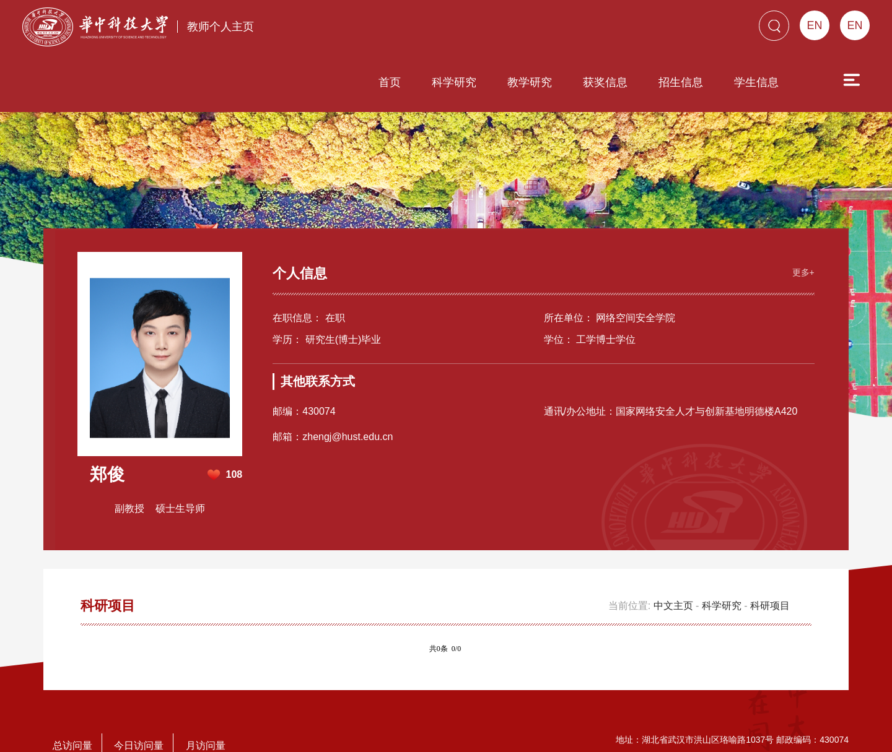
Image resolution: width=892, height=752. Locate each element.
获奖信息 (605, 70)
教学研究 (529, 70)
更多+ (800, 246)
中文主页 (673, 580)
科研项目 (770, 580)
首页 (389, 70)
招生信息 (680, 70)
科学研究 (454, 70)
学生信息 (756, 70)
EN (854, 25)
